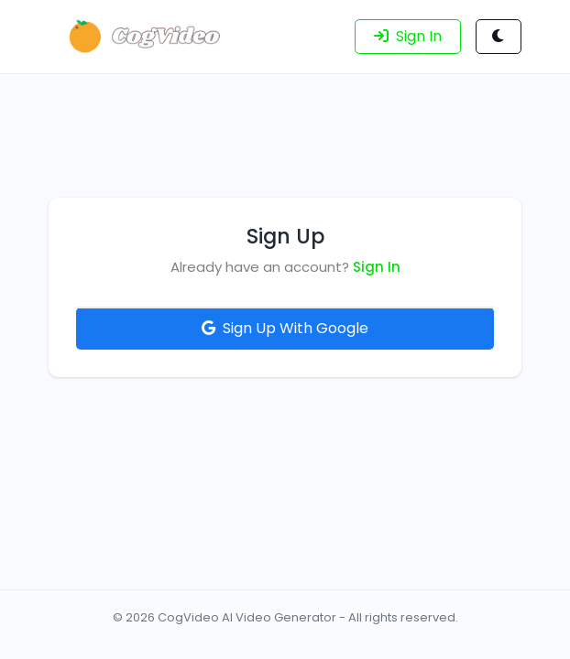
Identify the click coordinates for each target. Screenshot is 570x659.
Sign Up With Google (285, 328)
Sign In (376, 266)
